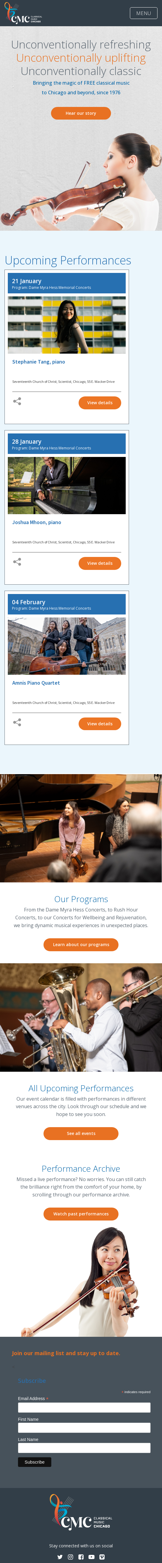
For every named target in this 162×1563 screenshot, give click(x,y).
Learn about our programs (81, 944)
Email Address (33, 1399)
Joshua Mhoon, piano (36, 522)
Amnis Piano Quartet (36, 683)
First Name (28, 1419)
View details (99, 402)
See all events (81, 1133)
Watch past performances (81, 1214)
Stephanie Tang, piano (38, 361)
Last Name (28, 1439)
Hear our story (81, 113)
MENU (143, 13)
